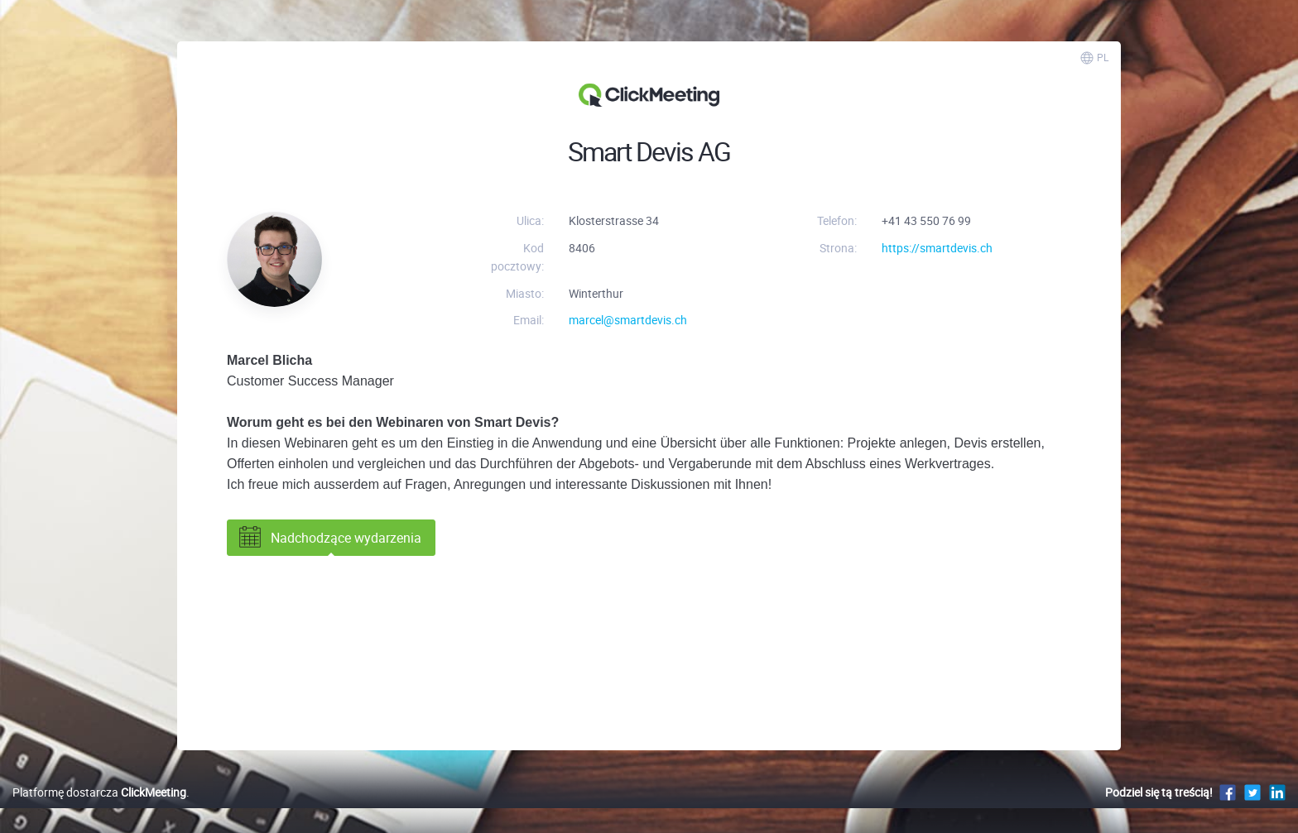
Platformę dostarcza (99, 792)
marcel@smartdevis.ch (628, 320)
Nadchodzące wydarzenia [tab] (328, 538)
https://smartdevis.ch (937, 248)
